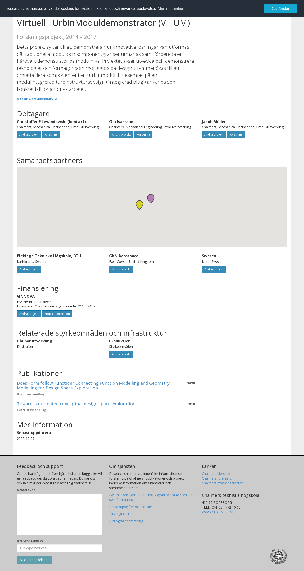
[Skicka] (34, 560)
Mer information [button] (171, 8)
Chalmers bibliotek (216, 473)
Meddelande (26, 490)
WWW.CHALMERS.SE (218, 512)
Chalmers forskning (217, 478)
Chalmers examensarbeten (222, 483)
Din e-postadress (30, 541)
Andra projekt (28, 135)
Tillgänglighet (119, 514)
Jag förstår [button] (280, 8)
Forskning (50, 135)
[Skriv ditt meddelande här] (59, 514)
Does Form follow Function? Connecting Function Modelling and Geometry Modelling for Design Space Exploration (93, 385)
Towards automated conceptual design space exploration (76, 404)
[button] (139, 205)
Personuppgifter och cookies (131, 506)
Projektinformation (57, 314)
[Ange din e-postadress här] (59, 548)
